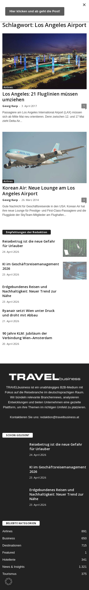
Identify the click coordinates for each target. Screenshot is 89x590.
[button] (8, 581)
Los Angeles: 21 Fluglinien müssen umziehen (40, 97)
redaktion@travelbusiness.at (59, 417)
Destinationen (11, 545)
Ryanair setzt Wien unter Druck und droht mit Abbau (28, 312)
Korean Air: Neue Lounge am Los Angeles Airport (38, 191)
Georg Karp (10, 106)
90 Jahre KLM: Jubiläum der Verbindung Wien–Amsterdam (27, 335)
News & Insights (13, 566)
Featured (8, 552)
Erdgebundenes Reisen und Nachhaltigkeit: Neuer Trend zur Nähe (29, 291)
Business (8, 538)
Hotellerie (8, 559)
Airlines (8, 87)
